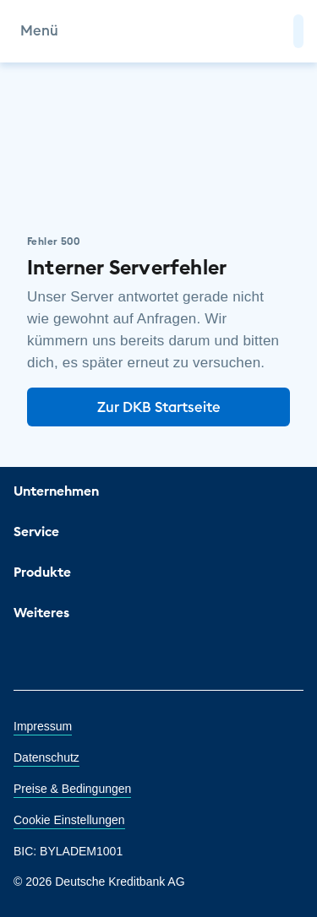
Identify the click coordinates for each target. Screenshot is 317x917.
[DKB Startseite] (158, 31)
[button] (298, 31)
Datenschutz (46, 757)
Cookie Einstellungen (69, 820)
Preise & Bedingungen (72, 788)
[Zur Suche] (273, 31)
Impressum (43, 726)
